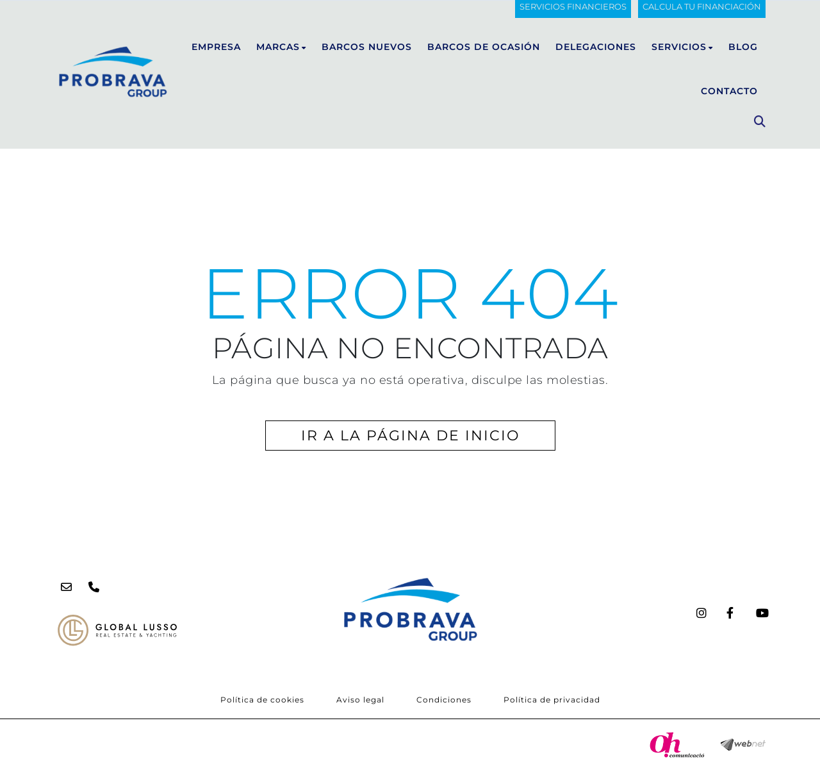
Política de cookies (262, 699)
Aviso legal (360, 699)
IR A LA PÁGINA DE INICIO (410, 435)
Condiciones (444, 699)
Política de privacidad (552, 699)
